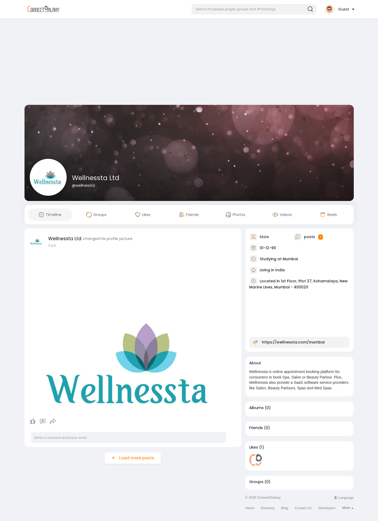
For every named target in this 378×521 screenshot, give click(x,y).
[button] (254, 9)
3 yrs (52, 245)
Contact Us (303, 508)
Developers (327, 508)
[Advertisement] (189, 63)
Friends (256, 428)
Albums (256, 408)
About (249, 508)
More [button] (348, 508)
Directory (267, 508)
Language (344, 497)
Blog (284, 508)
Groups (256, 482)
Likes (253, 447)
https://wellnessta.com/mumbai (293, 342)
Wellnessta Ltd (95, 178)
